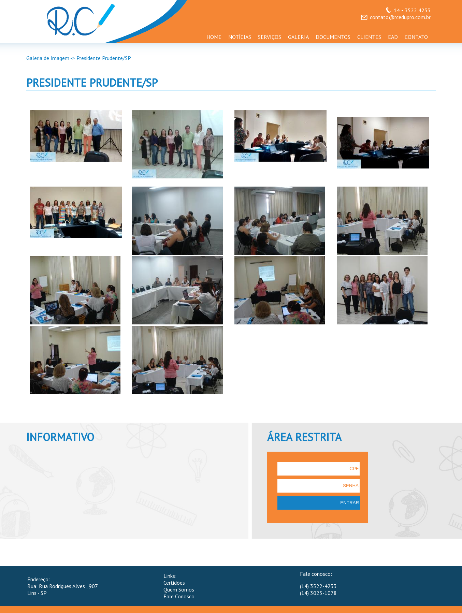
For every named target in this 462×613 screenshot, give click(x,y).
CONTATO (416, 36)
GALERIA (298, 36)
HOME (213, 36)
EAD (393, 36)
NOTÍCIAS (239, 36)
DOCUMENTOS (333, 36)
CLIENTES (369, 36)
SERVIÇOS (269, 36)
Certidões (174, 582)
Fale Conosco (178, 596)
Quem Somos (178, 589)
